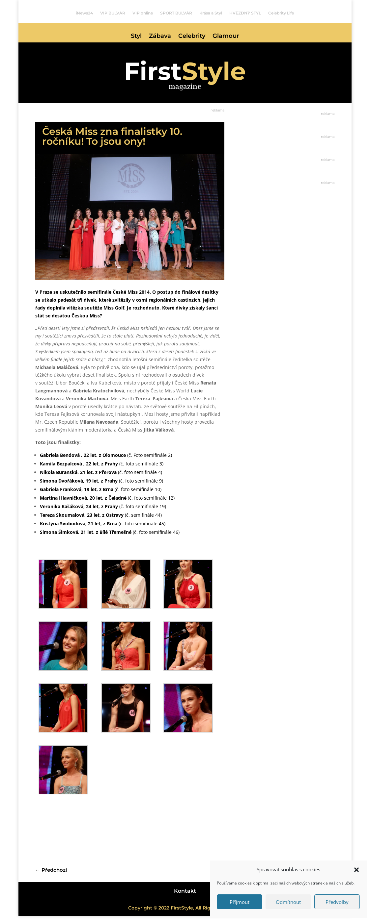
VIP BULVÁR (112, 13)
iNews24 (84, 13)
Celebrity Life (281, 13)
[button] (356, 869)
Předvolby (337, 902)
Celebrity (191, 36)
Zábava (160, 36)
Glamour (226, 36)
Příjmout (239, 902)
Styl (136, 36)
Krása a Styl (210, 13)
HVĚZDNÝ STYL (245, 13)
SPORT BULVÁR (176, 13)
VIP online (142, 13)
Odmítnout (288, 902)
